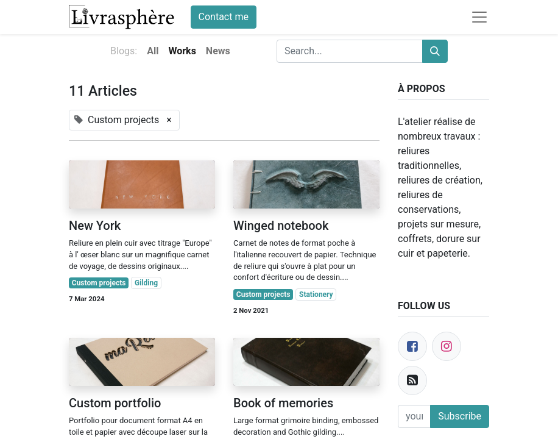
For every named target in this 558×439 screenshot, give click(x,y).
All (152, 51)
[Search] (435, 51)
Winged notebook (280, 225)
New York (95, 225)
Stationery (316, 294)
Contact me (224, 17)
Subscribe (459, 416)
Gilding (146, 283)
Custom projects (99, 283)
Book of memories (283, 403)
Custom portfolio (115, 403)
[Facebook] (412, 346)
